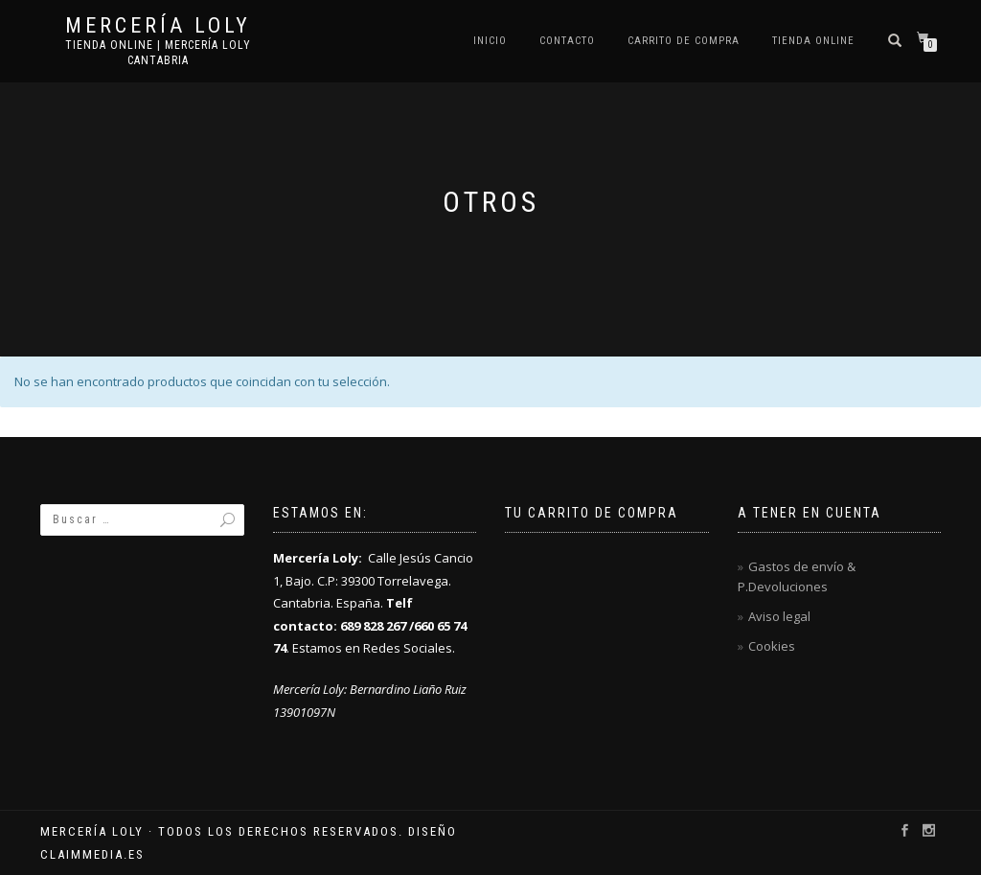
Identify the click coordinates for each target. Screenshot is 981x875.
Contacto (567, 41)
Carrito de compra (683, 41)
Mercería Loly (158, 25)
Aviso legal (779, 616)
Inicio (490, 41)
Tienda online (813, 41)
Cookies (771, 646)
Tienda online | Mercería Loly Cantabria (158, 52)
